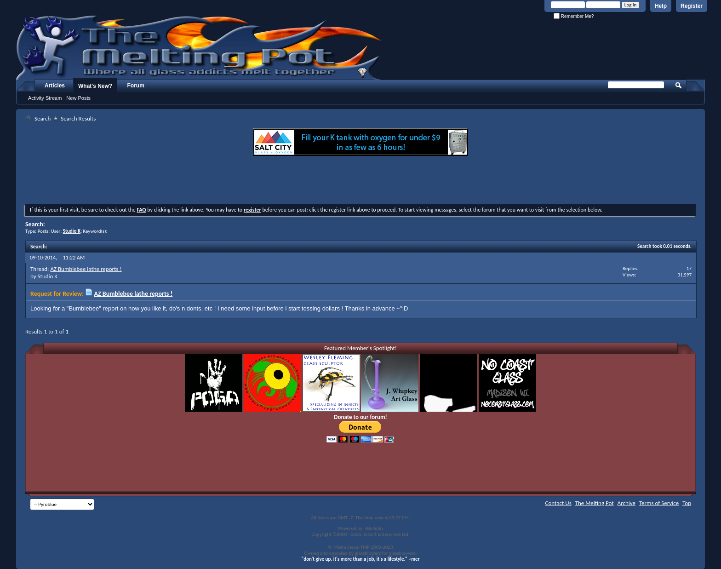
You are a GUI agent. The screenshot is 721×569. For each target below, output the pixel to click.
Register (692, 6)
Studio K (48, 276)
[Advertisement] (360, 181)
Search (42, 118)
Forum (135, 85)
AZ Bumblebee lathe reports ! (85, 268)
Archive (626, 503)
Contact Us (558, 503)
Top (686, 503)
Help (661, 6)
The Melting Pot (594, 503)
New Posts (78, 98)
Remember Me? (574, 16)
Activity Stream (45, 98)
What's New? (95, 86)
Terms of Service (659, 503)
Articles (55, 85)
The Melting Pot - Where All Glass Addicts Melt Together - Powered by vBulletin (199, 47)
